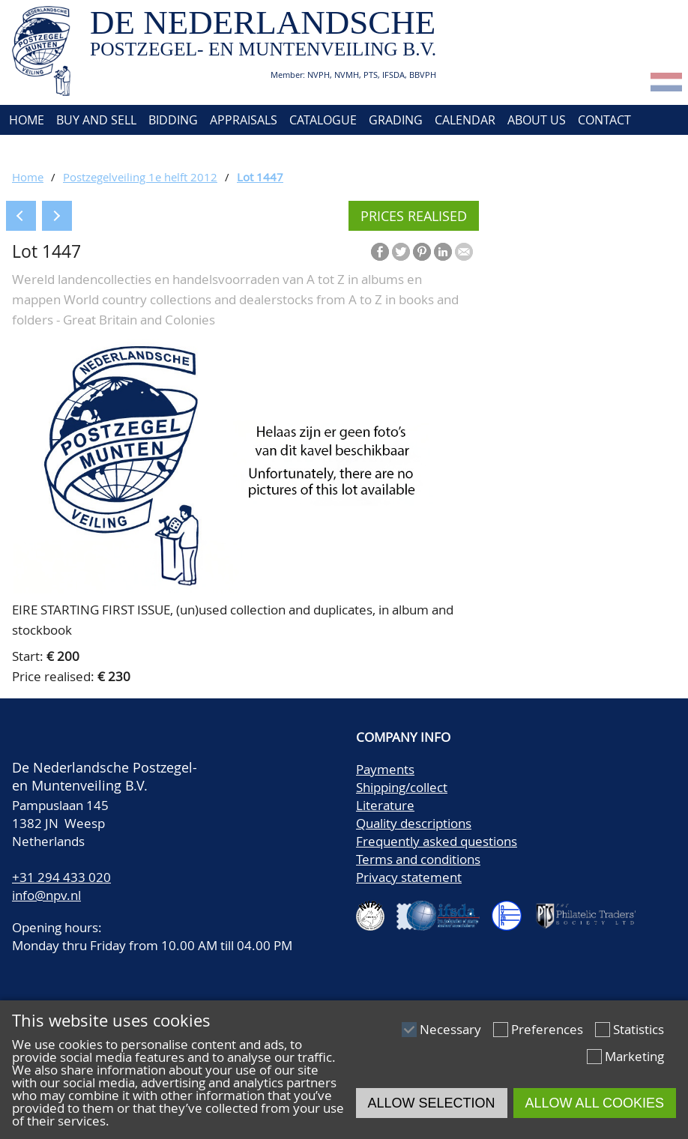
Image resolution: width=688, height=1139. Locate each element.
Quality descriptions (413, 823)
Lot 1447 (260, 176)
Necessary (450, 1029)
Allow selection (431, 1103)
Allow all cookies (594, 1103)
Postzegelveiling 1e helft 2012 (140, 176)
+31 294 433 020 (61, 877)
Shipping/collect (401, 787)
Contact (604, 120)
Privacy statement (409, 877)
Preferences (547, 1029)
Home (25, 120)
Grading (396, 120)
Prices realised (413, 216)
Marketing (634, 1056)
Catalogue (323, 120)
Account (34, 150)
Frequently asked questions (436, 841)
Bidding (173, 120)
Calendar (465, 120)
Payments (385, 769)
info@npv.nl (46, 895)
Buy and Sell (96, 120)
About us (536, 120)
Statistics (638, 1029)
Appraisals (243, 120)
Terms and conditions (418, 859)
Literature (385, 805)
